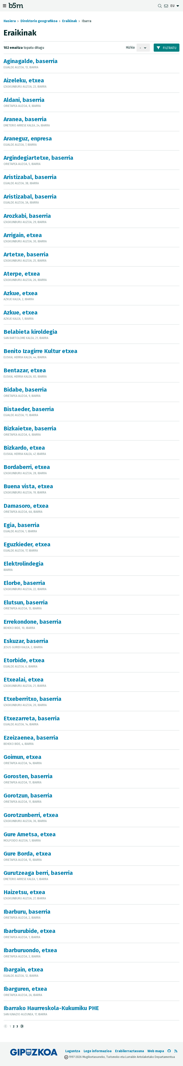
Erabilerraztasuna (129, 1051)
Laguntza (72, 1051)
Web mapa (155, 1051)
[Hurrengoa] (22, 1026)
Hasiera (10, 21)
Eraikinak (69, 21)
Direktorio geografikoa (38, 21)
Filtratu (166, 48)
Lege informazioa (98, 1051)
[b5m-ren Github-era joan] (169, 1051)
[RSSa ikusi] (175, 1051)
